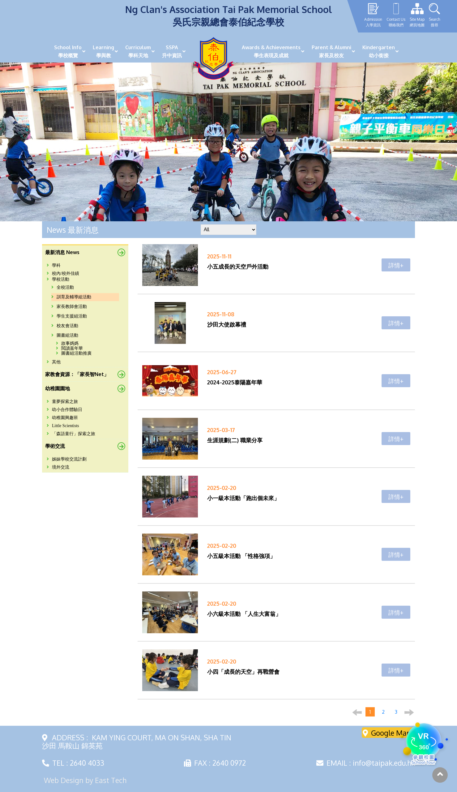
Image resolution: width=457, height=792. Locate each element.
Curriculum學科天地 (138, 51)
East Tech (110, 780)
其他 (54, 362)
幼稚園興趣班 (62, 417)
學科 (54, 265)
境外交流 (58, 467)
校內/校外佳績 (63, 273)
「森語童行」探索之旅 (71, 433)
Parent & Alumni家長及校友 (331, 51)
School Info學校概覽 (68, 51)
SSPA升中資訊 (172, 51)
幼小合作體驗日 (64, 409)
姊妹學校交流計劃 (67, 459)
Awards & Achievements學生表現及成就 (271, 51)
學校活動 (58, 279)
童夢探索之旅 (62, 401)
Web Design (63, 780)
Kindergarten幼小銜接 (378, 51)
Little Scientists (63, 425)
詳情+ (396, 265)
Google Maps (388, 732)
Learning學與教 (103, 51)
